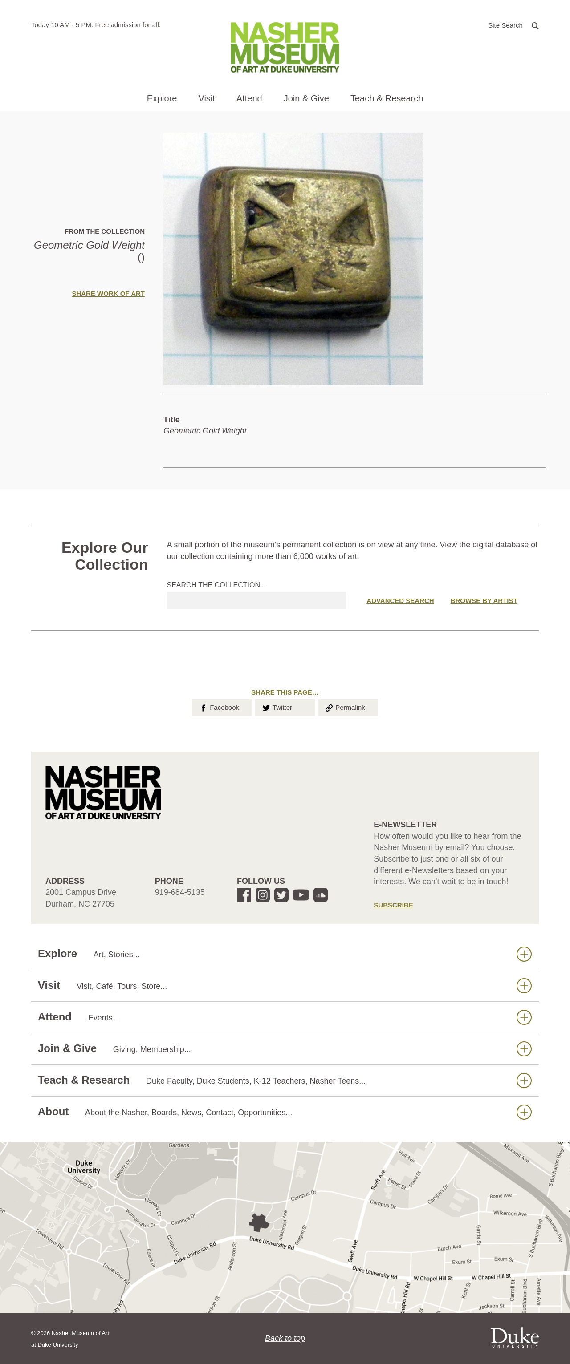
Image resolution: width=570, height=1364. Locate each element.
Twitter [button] (276, 706)
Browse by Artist (484, 600)
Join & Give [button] (306, 98)
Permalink (344, 706)
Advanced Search (400, 600)
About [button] (285, 1112)
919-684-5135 (180, 892)
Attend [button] (249, 98)
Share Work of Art (108, 293)
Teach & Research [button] (386, 98)
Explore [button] (162, 98)
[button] (513, 24)
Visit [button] (206, 98)
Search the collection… (217, 585)
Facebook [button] (219, 706)
